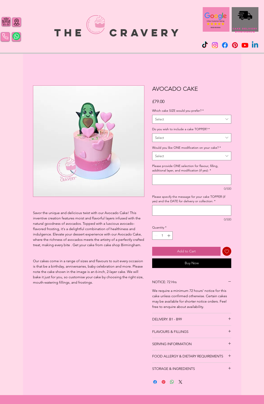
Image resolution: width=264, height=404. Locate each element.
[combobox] (191, 119)
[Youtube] (245, 45)
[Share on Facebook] (155, 382)
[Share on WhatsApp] (172, 382)
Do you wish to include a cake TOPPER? (181, 129)
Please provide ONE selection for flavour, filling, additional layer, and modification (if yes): (185, 168)
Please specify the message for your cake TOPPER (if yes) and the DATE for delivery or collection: (188, 199)
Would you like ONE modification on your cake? (186, 148)
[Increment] (169, 235)
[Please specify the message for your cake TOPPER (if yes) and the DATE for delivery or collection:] (191, 210)
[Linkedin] (255, 45)
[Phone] (5, 36)
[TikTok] (205, 45)
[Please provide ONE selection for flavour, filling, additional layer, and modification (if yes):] (191, 179)
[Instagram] (215, 45)
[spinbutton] (162, 235)
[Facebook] (225, 45)
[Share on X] (180, 382)
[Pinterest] (235, 45)
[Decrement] (155, 235)
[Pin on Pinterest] (163, 382)
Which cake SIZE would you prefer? (178, 111)
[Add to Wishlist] (226, 251)
